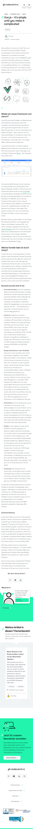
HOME (6, 14)
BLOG (24, 14)
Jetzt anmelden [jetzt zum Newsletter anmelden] (12, 758)
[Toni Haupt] (18, 36)
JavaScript (7, 29)
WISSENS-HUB (15, 14)
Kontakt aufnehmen (22, 600)
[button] (16, 786)
